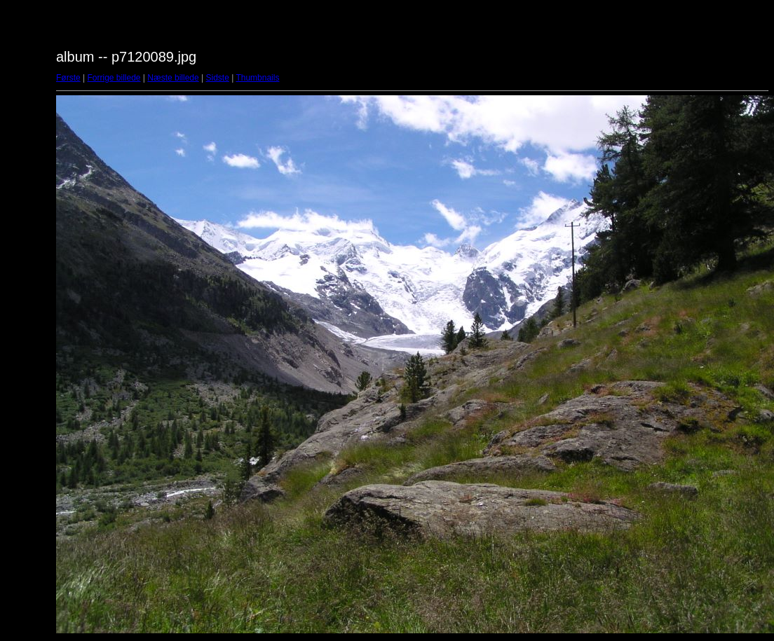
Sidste (217, 78)
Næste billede (172, 78)
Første (68, 78)
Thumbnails (257, 78)
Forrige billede (113, 78)
